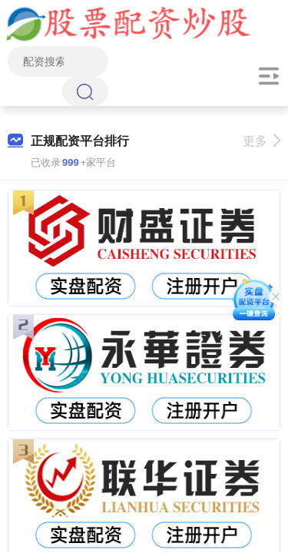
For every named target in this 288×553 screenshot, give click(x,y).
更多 (261, 140)
